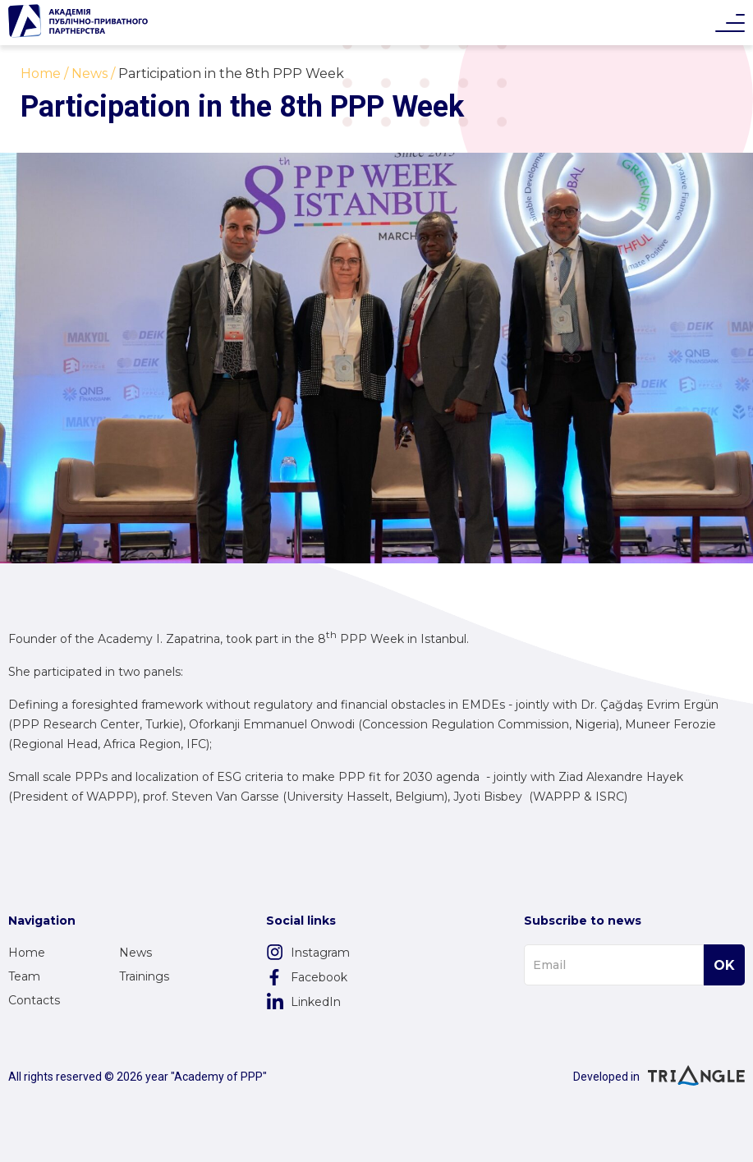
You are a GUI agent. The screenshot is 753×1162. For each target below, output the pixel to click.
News (135, 952)
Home (26, 952)
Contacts (34, 1000)
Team (24, 976)
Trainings (144, 976)
